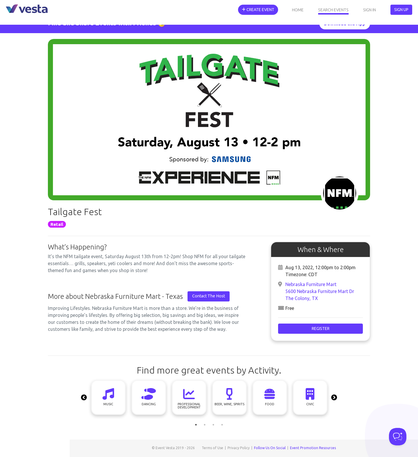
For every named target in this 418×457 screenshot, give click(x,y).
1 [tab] (196, 425)
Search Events (333, 10)
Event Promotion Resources (313, 448)
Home (298, 10)
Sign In (369, 10)
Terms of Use (212, 448)
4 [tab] (222, 425)
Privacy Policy (239, 448)
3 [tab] (213, 425)
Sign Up (401, 9)
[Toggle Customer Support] (397, 436)
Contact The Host (208, 296)
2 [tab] (205, 425)
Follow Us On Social (270, 448)
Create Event (258, 9)
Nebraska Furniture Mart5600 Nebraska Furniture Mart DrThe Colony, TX (319, 291)
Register (320, 328)
